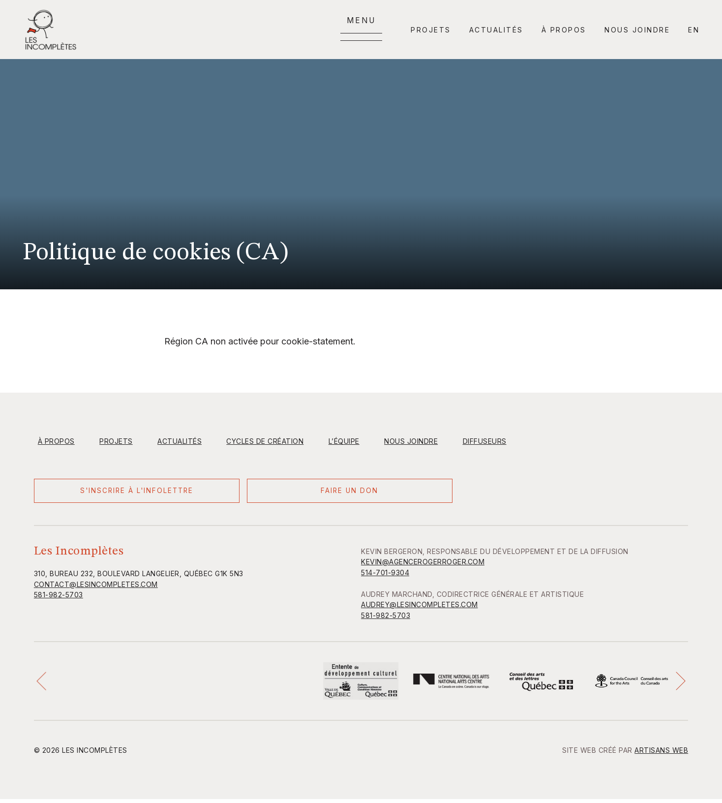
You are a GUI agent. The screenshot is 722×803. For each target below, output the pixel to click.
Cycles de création (264, 441)
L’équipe (344, 441)
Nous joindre (637, 30)
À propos (564, 30)
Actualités (496, 30)
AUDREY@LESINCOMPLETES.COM (419, 609)
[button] (43, 684)
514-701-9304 (385, 576)
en (693, 30)
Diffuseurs (485, 441)
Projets (431, 30)
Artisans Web (661, 754)
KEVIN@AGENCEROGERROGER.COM (422, 566)
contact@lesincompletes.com (96, 588)
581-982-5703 (58, 599)
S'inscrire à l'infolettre (92, 493)
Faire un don (218, 493)
